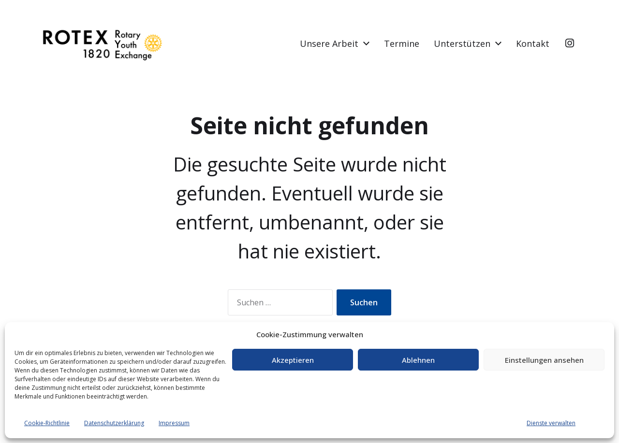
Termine (401, 43)
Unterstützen (462, 43)
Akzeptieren (293, 360)
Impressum (174, 423)
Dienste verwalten (551, 423)
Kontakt (532, 43)
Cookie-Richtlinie (47, 423)
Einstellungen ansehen (544, 360)
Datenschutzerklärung (114, 423)
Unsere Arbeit (329, 43)
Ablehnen (418, 360)
